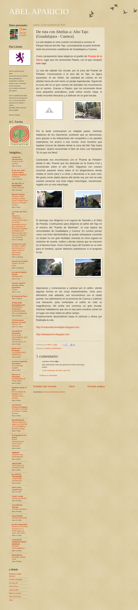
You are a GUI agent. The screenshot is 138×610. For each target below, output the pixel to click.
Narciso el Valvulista (16, 375)
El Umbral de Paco (19, 296)
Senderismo (56, 348)
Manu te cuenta (15, 593)
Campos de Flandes (19, 498)
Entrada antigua (96, 386)
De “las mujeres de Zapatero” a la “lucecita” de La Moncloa (19, 395)
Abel (24, 29)
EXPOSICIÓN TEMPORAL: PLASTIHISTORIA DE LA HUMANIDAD (19, 310)
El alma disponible (19, 525)
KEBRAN (15, 453)
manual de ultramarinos (17, 158)
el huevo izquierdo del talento (19, 362)
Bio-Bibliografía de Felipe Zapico (18, 380)
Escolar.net (13, 583)
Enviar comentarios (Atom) (54, 392)
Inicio (72, 386)
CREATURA (16, 464)
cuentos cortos (48, 361)
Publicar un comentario (48, 375)
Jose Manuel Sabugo (17, 506)
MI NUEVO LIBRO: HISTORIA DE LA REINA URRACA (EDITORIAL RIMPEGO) (19, 250)
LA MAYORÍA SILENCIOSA (17, 480)
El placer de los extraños (17, 163)
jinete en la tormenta (16, 349)
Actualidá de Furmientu (17, 332)
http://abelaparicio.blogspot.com (53, 334)
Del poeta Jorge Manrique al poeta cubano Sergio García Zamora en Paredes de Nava (20, 201)
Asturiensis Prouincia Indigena (19, 406)
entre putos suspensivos (17, 488)
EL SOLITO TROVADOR (17, 475)
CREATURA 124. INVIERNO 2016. (18, 467)
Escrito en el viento (20, 261)
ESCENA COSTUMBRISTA (18, 547)
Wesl (11, 600)
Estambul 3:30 (17, 276)
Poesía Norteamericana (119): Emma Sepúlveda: (18, 443)
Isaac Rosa (13, 586)
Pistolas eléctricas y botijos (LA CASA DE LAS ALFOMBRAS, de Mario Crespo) (19, 425)
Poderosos (16, 177)
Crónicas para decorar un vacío (19, 321)
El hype (14, 289)
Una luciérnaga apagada (17, 367)
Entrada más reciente (44, 386)
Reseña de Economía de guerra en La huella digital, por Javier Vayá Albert (20, 530)
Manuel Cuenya (18, 194)
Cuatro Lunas (17, 496)
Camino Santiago (15, 579)
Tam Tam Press (15, 597)
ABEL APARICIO (39, 11)
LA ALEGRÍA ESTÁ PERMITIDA (19, 354)
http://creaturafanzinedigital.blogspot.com (57, 327)
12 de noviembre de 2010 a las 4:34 (56, 370)
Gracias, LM (16, 324)
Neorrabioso (17, 555)
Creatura (47, 348)
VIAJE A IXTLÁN (18, 188)
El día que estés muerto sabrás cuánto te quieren (19, 172)
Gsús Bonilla (17, 516)
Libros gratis (13, 590)
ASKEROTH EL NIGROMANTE (17, 456)
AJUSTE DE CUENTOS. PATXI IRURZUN (19, 542)
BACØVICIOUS (18, 420)
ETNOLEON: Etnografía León (18, 304)
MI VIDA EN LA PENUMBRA (18, 184)
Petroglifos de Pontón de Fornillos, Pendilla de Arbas (20, 411)
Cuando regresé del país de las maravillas (18, 285)
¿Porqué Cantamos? (19, 509)
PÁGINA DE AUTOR (19, 518)
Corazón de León (19, 244)
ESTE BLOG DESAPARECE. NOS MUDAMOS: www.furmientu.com (19, 338)
